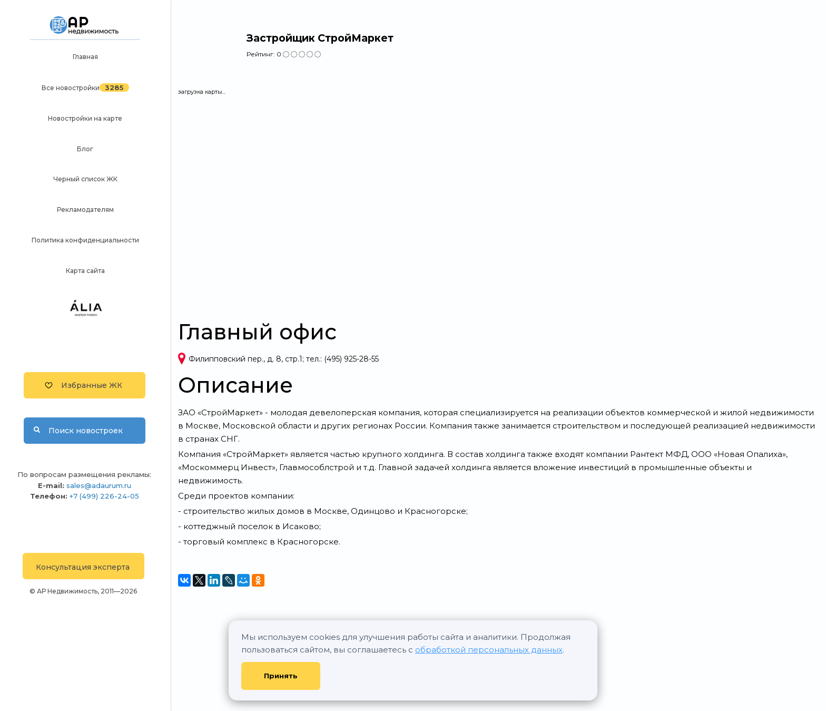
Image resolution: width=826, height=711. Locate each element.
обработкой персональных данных (489, 650)
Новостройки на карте (85, 118)
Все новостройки (71, 88)
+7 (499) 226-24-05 (104, 496)
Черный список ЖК (85, 179)
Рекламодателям (85, 209)
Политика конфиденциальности (85, 240)
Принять (281, 675)
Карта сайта (85, 271)
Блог (85, 149)
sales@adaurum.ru (98, 485)
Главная (85, 57)
